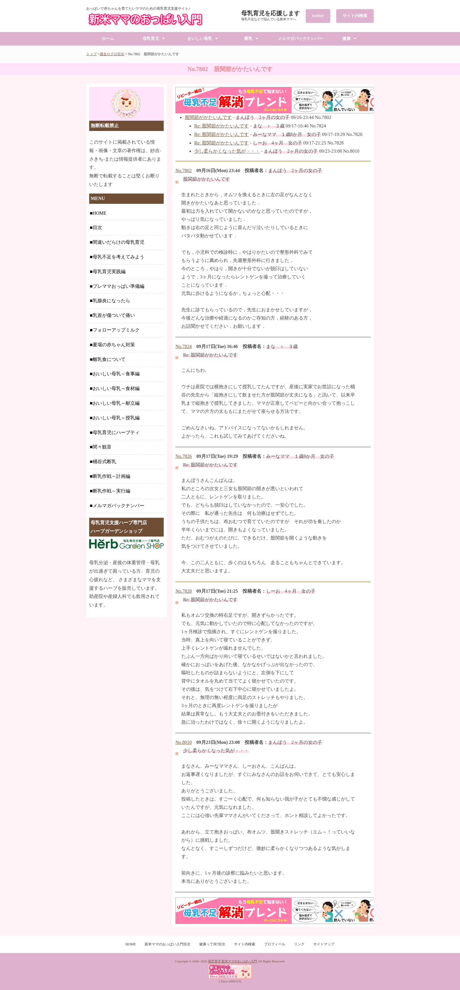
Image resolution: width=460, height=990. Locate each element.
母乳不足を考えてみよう (118, 256)
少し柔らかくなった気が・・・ (227, 151)
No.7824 (183, 346)
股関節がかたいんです (208, 117)
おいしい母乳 (199, 38)
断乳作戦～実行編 (111, 490)
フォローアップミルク (116, 329)
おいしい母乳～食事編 (116, 373)
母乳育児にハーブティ (116, 432)
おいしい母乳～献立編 (116, 403)
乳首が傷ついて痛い (114, 315)
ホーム (108, 38)
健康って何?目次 (212, 944)
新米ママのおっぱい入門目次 (167, 944)
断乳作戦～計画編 (111, 476)
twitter (318, 16)
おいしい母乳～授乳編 (116, 417)
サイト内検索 (355, 16)
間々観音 (102, 446)
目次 (97, 227)
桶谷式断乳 (104, 461)
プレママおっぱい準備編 (118, 286)
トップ (91, 54)
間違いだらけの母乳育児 (118, 242)
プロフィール (274, 944)
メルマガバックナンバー (300, 38)
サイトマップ (323, 944)
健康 (346, 38)
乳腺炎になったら (111, 300)
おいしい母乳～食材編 (116, 388)
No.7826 (183, 456)
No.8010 (183, 742)
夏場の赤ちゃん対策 (114, 344)
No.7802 (183, 170)
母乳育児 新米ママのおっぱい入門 (232, 961)
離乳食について (109, 359)
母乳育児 (151, 38)
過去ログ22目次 (112, 54)
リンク (299, 944)
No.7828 (183, 591)
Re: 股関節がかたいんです (221, 125)
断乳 (248, 38)
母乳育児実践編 (109, 271)
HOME (99, 213)
